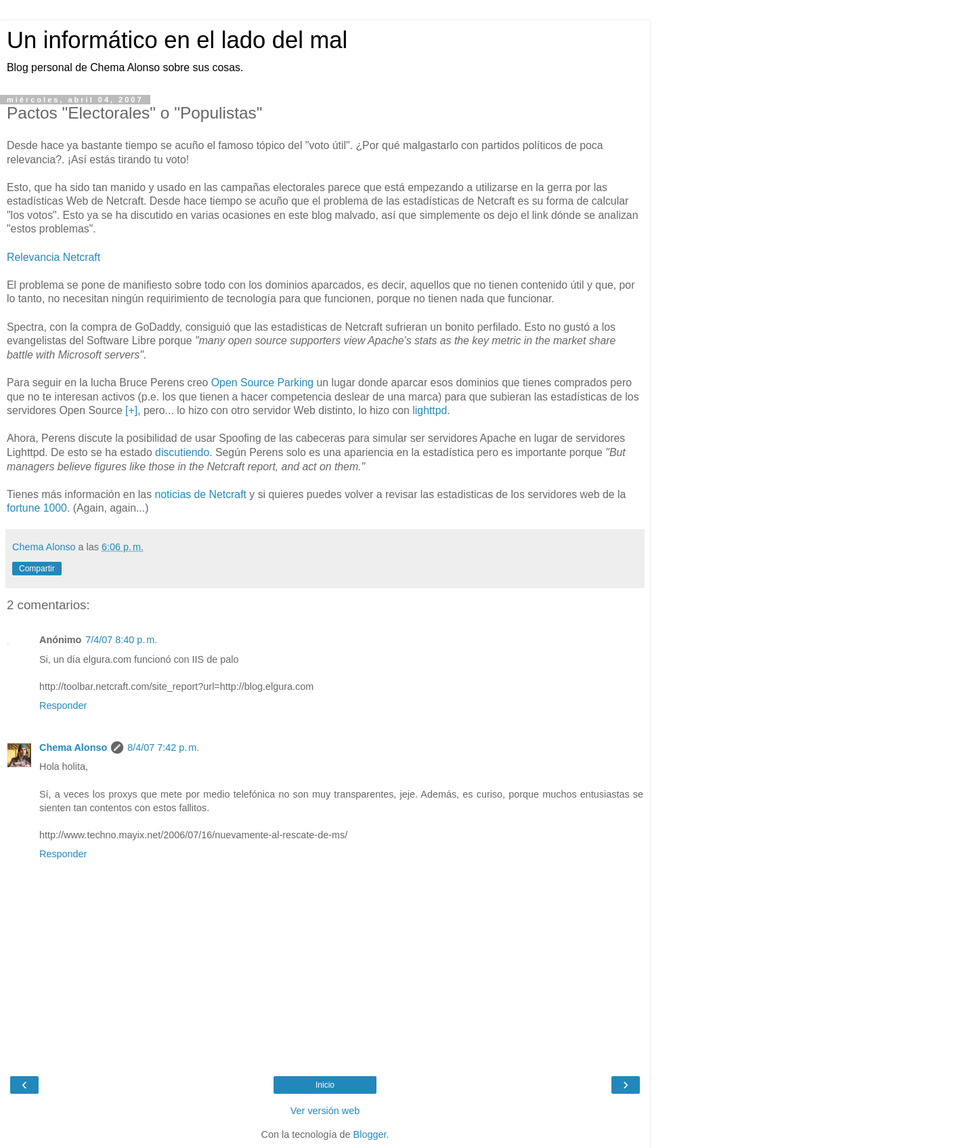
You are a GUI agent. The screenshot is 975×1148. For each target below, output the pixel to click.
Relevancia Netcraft (53, 257)
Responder (63, 705)
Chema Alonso (73, 747)
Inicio (325, 1085)
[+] (131, 410)
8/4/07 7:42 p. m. (163, 747)
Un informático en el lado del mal (177, 40)
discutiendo (182, 452)
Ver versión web (325, 1110)
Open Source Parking (262, 382)
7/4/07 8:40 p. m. (121, 639)
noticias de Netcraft (200, 494)
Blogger (370, 1134)
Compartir (37, 568)
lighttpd (429, 410)
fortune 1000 (37, 508)
